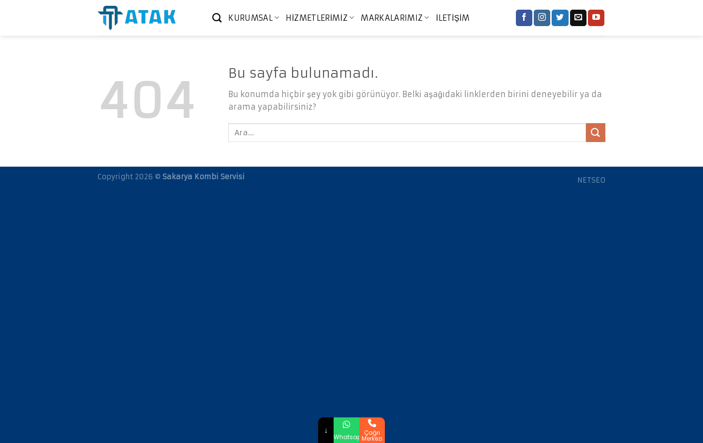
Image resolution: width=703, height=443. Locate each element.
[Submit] (595, 132)
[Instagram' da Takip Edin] (542, 18)
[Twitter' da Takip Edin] (560, 18)
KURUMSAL (253, 18)
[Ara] (216, 17)
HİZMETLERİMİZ (320, 18)
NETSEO (591, 180)
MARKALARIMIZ (395, 18)
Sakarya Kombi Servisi (203, 176)
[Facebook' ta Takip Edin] (524, 18)
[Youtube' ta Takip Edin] (596, 18)
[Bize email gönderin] (578, 18)
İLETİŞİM (453, 18)
